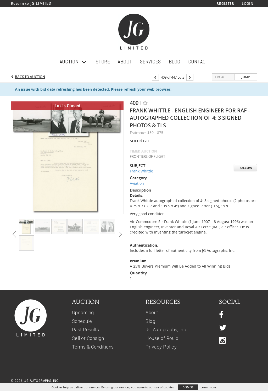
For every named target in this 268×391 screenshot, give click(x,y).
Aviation (137, 183)
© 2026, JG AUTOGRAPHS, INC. (35, 381)
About (152, 312)
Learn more (208, 387)
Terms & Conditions (93, 347)
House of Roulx (162, 338)
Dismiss (187, 387)
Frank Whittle (141, 171)
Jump (246, 77)
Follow (245, 168)
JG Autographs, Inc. (166, 329)
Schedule (82, 321)
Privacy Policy (161, 347)
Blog (150, 321)
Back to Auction (30, 76)
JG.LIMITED (41, 3)
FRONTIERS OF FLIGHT (147, 156)
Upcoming (83, 312)
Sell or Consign (88, 338)
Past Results (85, 329)
